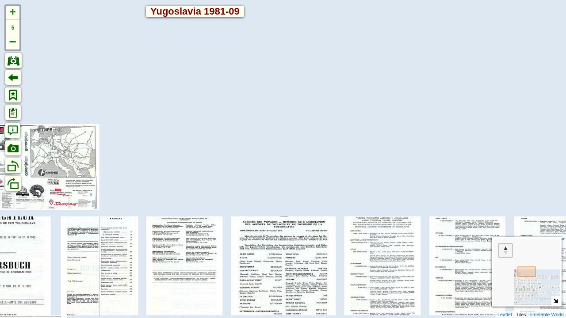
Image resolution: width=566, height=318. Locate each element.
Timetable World (546, 314)
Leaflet (504, 314)
